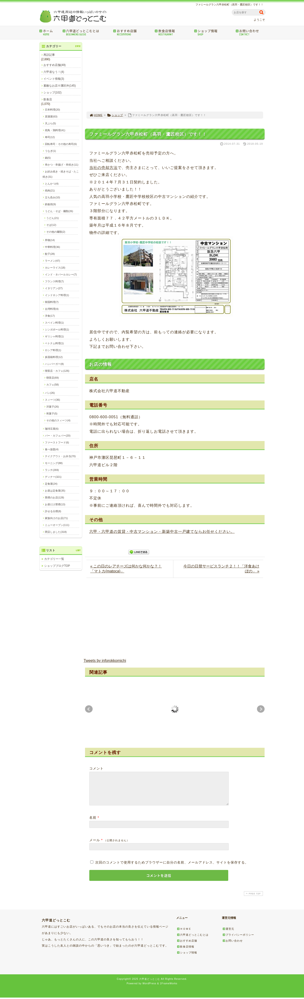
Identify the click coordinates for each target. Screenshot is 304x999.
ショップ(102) (52, 92)
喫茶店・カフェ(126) (57, 370)
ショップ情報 (213, 32)
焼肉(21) (50, 190)
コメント (96, 768)
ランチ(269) (52, 470)
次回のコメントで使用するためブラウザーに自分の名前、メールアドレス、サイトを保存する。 (171, 868)
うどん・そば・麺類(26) (59, 211)
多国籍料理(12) (54, 357)
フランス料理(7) (54, 281)
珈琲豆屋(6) (51, 428)
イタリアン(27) (54, 288)
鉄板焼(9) (50, 204)
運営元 (228, 934)
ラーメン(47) (52, 260)
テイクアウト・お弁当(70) (60, 456)
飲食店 (47, 99)
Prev (89, 709)
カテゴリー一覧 (54, 559)
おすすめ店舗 (132, 32)
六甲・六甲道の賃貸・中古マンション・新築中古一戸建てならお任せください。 (162, 532)
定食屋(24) (51, 483)
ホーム (49, 32)
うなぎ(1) (50, 150)
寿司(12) (50, 137)
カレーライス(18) (55, 267)
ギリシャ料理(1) (54, 336)
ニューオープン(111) (57, 525)
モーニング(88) (54, 463)
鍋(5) (48, 157)
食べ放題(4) (51, 449)
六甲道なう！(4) (53, 72)
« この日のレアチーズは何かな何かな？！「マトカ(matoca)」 (126, 568)
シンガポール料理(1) (57, 329)
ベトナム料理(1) (54, 343)
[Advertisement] (174, 75)
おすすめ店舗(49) (54, 65)
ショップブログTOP (57, 565)
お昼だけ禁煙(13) (55, 504)
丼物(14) (50, 240)
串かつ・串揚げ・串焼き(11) (61, 164)
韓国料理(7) (51, 302)
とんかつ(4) (51, 183)
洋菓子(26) (52, 406)
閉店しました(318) (56, 531)
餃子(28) (50, 253)
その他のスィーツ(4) (58, 420)
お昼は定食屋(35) (55, 490)
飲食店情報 (172, 32)
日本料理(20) (52, 109)
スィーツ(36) (52, 399)
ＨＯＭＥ (184, 934)
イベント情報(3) (53, 78)
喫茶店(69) (52, 377)
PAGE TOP (253, 899)
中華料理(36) (52, 247)
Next (261, 709)
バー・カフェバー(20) (58, 435)
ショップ (115, 115)
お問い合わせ (251, 32)
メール (94, 846)
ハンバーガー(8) (54, 363)
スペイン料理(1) (54, 322)
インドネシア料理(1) (57, 295)
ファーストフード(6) (57, 442)
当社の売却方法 (103, 168)
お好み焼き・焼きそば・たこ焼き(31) (61, 174)
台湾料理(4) (51, 308)
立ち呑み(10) (52, 197)
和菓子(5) (51, 413)
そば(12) (51, 224)
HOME (96, 115)
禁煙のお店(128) (54, 497)
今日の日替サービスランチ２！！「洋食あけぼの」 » (221, 568)
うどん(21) (52, 218)
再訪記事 (49, 54)
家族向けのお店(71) (56, 518)
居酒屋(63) (51, 116)
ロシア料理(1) (53, 350)
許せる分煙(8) (53, 511)
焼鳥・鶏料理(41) (55, 130)
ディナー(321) (53, 476)
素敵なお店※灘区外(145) (59, 85)
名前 (92, 823)
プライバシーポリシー (238, 940)
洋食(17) (50, 315)
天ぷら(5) (50, 123)
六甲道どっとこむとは (86, 32)
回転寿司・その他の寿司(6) (61, 144)
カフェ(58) (52, 384)
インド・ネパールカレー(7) (61, 274)
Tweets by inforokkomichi (105, 661)
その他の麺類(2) (55, 231)
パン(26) (50, 392)
